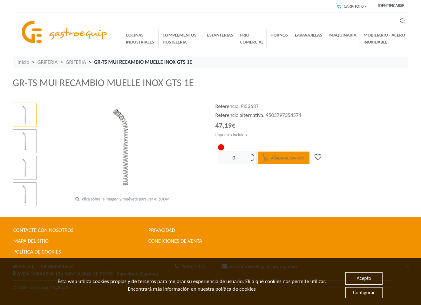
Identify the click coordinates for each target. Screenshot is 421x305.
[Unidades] (234, 158)
